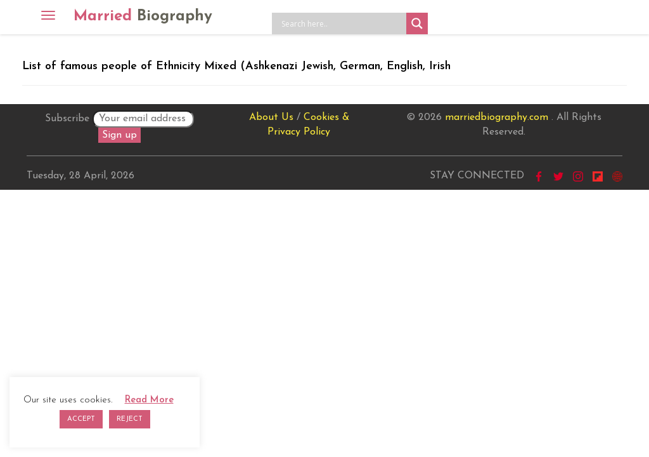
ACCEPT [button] (81, 419)
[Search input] (342, 23)
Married (143, 16)
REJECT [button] (130, 419)
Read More (149, 400)
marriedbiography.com (496, 117)
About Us (271, 117)
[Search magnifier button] (417, 23)
